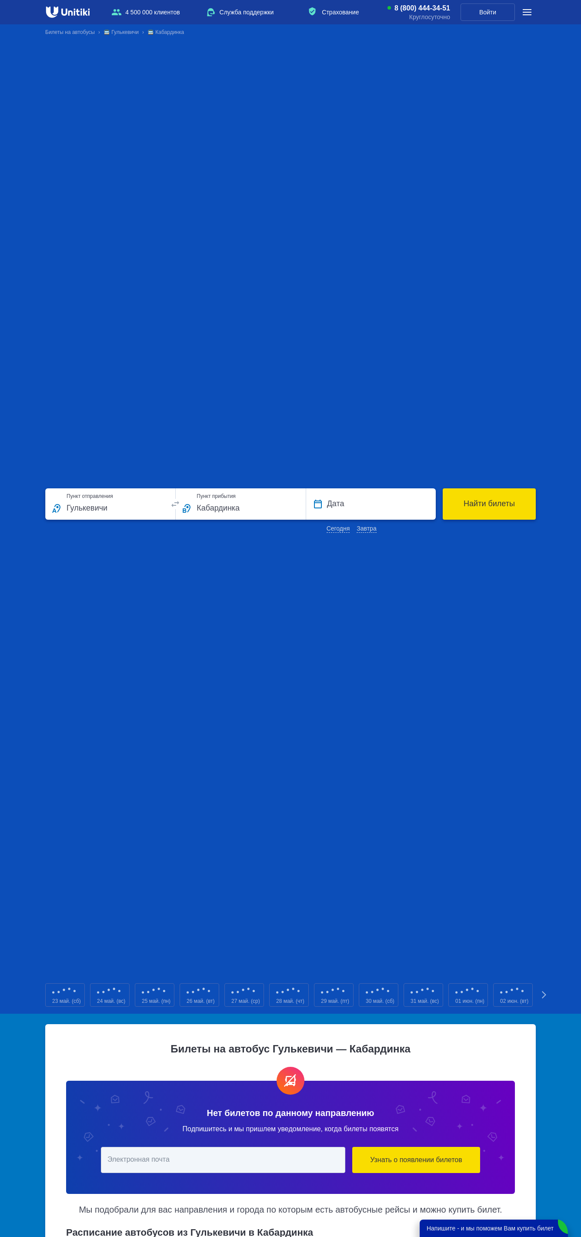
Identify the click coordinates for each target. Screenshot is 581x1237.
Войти (487, 12)
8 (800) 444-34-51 (422, 8)
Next (544, 995)
